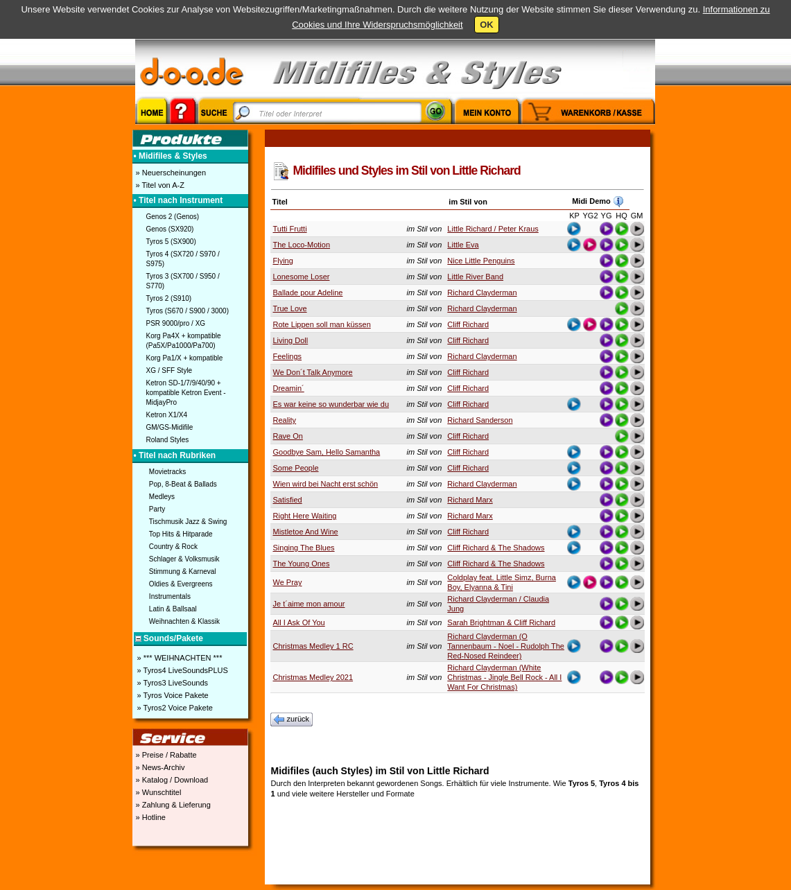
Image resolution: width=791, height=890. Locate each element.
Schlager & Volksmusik (184, 559)
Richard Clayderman (481, 292)
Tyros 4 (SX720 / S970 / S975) (183, 259)
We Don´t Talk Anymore (313, 372)
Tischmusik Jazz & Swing (188, 521)
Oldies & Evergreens (181, 584)
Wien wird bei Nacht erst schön (326, 484)
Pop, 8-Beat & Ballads (183, 484)
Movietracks (167, 471)
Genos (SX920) (170, 229)
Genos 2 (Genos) (173, 216)
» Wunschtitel (158, 792)
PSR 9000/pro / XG (176, 323)
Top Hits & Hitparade (181, 534)
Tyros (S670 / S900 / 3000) (187, 311)
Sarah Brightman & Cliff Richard (501, 622)
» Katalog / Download (171, 780)
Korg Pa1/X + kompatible (184, 358)
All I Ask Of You (299, 622)
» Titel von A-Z (159, 185)
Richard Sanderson (479, 420)
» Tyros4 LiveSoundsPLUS (181, 670)
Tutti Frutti (290, 229)
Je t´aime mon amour (309, 604)
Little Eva (462, 245)
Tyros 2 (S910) (169, 298)
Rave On (288, 436)
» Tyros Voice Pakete (172, 695)
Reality (285, 420)
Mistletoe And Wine (305, 531)
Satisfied (287, 500)
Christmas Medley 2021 (313, 677)
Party (157, 509)
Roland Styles (167, 440)
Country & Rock (173, 546)
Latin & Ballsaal (173, 609)
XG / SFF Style (169, 370)
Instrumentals (170, 596)
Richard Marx (469, 500)
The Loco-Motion (302, 245)
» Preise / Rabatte (165, 755)
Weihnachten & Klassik (184, 621)
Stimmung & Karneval (182, 571)
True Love (290, 308)
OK (487, 24)
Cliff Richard (468, 324)
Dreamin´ (288, 388)
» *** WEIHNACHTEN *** (179, 658)
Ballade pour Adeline (308, 292)
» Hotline (150, 817)
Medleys (162, 496)
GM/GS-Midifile (169, 427)
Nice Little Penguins (480, 260)
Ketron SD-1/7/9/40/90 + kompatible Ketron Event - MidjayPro (186, 392)
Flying (283, 260)
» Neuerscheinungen (170, 172)
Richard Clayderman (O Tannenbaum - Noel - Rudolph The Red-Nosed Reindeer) (505, 646)
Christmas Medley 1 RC (313, 646)
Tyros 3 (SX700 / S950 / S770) (183, 281)
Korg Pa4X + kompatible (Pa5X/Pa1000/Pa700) (183, 340)
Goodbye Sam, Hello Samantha (327, 452)
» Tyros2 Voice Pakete (174, 708)
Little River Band (475, 276)
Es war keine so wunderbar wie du (331, 404)
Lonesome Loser (301, 276)
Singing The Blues (304, 547)
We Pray (287, 582)
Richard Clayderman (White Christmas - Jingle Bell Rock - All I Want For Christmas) (504, 677)
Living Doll (290, 340)
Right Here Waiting (305, 516)
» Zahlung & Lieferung (172, 805)
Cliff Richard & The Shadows (495, 547)
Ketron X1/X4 (166, 415)
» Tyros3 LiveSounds (172, 683)
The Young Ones (301, 563)
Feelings (287, 356)
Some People (296, 468)
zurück (292, 719)
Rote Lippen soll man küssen (322, 324)
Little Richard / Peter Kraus (492, 229)
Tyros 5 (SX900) (171, 241)
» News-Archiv (159, 767)
